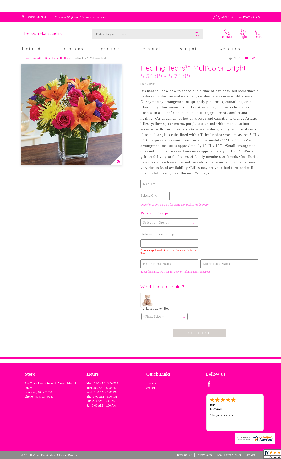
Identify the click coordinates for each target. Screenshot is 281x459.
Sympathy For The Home (57, 58)
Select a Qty (148, 195)
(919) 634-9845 (37, 16)
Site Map (250, 454)
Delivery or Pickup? (154, 213)
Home (27, 58)
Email (251, 58)
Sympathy (38, 58)
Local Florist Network (229, 454)
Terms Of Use (184, 454)
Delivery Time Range (158, 234)
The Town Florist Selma (42, 33)
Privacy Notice (205, 454)
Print (235, 58)
